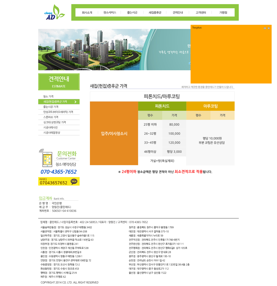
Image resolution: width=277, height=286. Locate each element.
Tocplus (197, 27)
